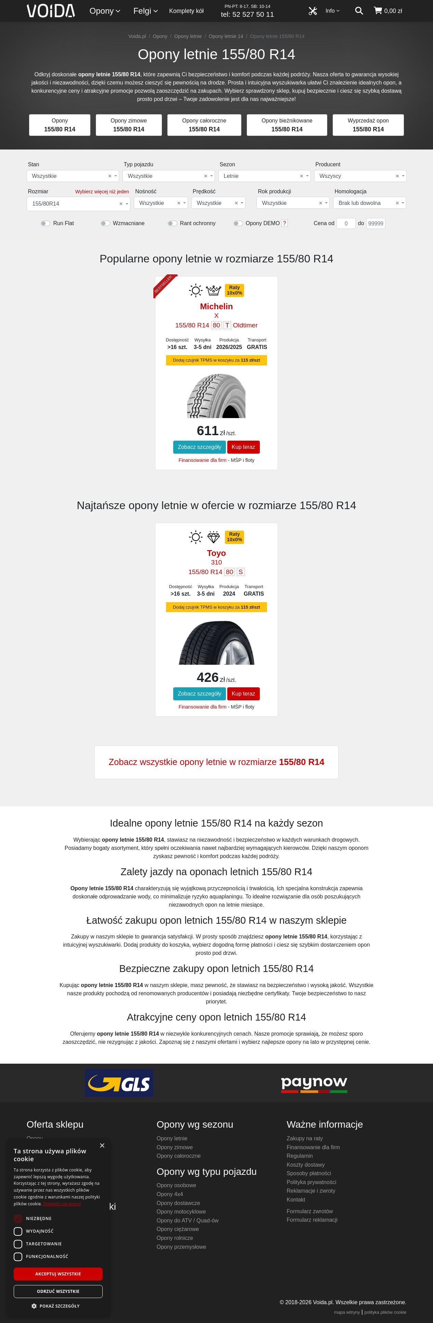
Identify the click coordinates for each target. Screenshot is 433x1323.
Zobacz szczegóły (199, 447)
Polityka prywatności (311, 1182)
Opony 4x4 (170, 1194)
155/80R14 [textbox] (78, 204)
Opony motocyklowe (181, 1212)
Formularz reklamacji (312, 1220)
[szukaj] (359, 11)
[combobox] (73, 176)
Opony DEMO (263, 223)
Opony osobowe (176, 1185)
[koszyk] (388, 11)
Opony (106, 11)
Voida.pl (137, 36)
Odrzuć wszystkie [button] (58, 1291)
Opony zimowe (175, 1147)
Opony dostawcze (178, 1203)
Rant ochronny (198, 223)
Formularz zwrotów (310, 1211)
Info (333, 11)
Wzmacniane (128, 223)
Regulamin (300, 1156)
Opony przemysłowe (181, 1247)
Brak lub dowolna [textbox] (369, 203)
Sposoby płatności (309, 1173)
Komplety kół (186, 11)
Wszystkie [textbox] (72, 176)
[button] (58, 1305)
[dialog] (58, 1227)
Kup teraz (243, 447)
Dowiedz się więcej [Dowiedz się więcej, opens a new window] (62, 1204)
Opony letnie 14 (226, 36)
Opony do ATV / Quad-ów (188, 1220)
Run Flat (63, 223)
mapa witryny (347, 1312)
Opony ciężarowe (178, 1229)
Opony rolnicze (175, 1238)
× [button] (101, 1146)
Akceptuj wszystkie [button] (58, 1274)
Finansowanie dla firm (203, 460)
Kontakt (296, 1200)
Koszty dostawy (306, 1165)
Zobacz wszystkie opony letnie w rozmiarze (216, 762)
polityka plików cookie (385, 1312)
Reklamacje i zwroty (311, 1191)
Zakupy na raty (305, 1138)
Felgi (146, 11)
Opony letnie (188, 36)
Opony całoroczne (179, 1156)
